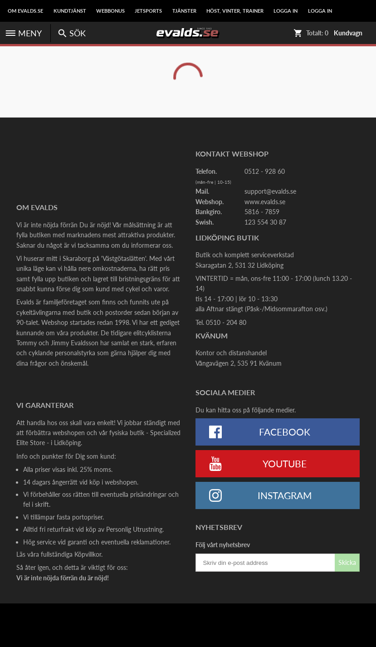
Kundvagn (348, 33)
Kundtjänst (70, 11)
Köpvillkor (87, 554)
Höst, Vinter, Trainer (235, 11)
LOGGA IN (285, 11)
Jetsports (148, 11)
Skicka (347, 562)
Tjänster (184, 11)
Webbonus (110, 11)
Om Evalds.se (25, 11)
